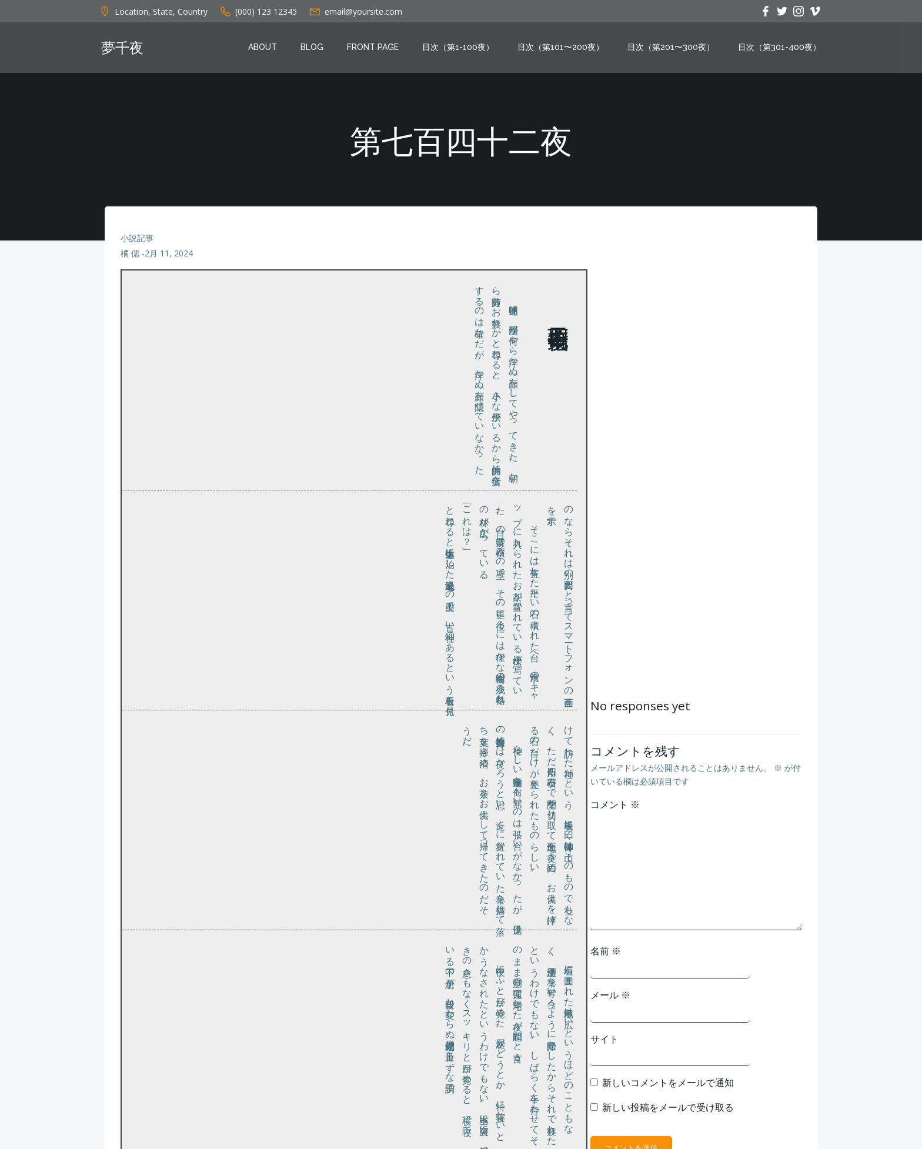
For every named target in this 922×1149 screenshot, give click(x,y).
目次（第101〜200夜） (563, 49)
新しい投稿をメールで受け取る (666, 1114)
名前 (604, 958)
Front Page (375, 49)
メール (609, 1002)
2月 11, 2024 (169, 259)
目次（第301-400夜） (781, 49)
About (264, 49)
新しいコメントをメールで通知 (666, 1090)
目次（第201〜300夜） (673, 49)
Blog (314, 49)
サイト (603, 1046)
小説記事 (137, 244)
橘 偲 (130, 259)
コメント (613, 812)
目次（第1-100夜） (460, 49)
